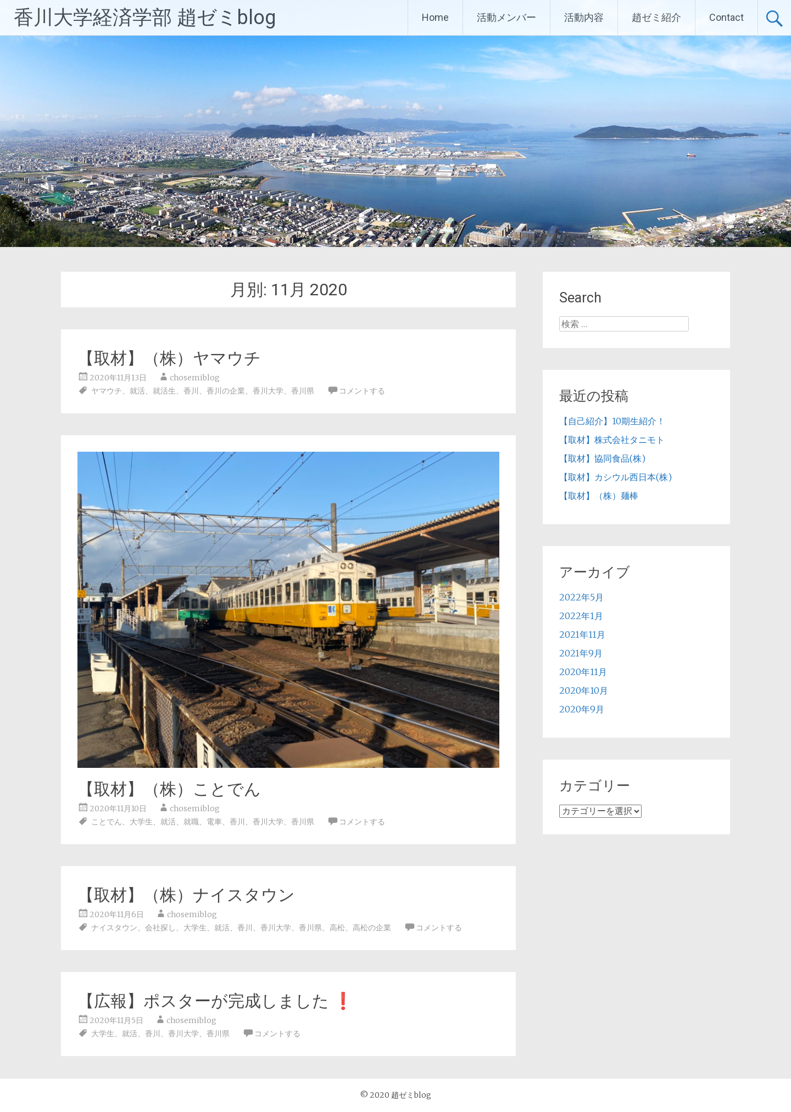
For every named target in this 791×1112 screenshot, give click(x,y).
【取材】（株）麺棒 (598, 495)
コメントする (362, 391)
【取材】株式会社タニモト (612, 439)
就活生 (164, 391)
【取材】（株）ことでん (169, 789)
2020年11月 (583, 671)
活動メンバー (506, 17)
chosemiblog (195, 378)
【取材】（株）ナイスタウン (186, 895)
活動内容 (584, 17)
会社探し (160, 928)
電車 (214, 822)
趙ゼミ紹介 (656, 17)
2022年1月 (581, 615)
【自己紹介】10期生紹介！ (612, 420)
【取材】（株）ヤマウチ (169, 358)
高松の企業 (372, 928)
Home (435, 17)
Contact (726, 17)
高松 (337, 928)
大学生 (141, 822)
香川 (191, 391)
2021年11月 (582, 634)
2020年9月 (581, 709)
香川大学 (268, 391)
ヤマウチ (106, 391)
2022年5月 (581, 597)
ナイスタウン (114, 928)
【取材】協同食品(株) (602, 458)
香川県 (302, 391)
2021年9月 (581, 653)
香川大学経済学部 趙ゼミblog (145, 17)
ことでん (106, 822)
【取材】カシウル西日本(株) (615, 476)
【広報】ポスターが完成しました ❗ (215, 1000)
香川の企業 (226, 391)
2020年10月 (583, 690)
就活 (137, 391)
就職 (191, 822)
